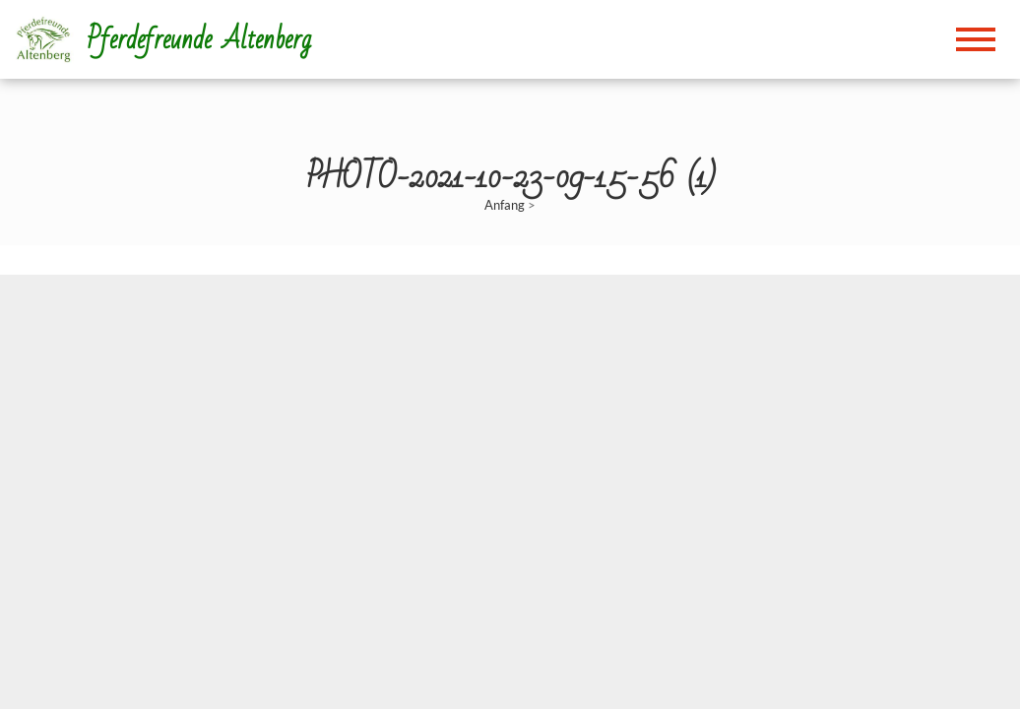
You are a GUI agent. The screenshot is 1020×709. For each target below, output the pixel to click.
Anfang (504, 205)
